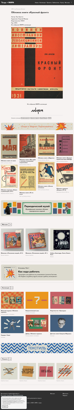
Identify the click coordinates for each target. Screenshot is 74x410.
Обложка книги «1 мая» (8, 161)
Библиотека (56, 2)
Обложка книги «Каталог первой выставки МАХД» (64, 158)
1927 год (21, 196)
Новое (37, 2)
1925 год (3, 163)
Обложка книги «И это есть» (26, 193)
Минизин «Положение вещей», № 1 (37, 253)
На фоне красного (25, 118)
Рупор (62, 2)
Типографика (32, 313)
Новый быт (7, 255)
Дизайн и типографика (9, 314)
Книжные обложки (20, 9)
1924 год (47, 160)
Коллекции (42, 2)
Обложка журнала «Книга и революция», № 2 (9, 190)
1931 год (13, 9)
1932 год (29, 164)
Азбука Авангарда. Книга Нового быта (60, 254)
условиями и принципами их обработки (9, 401)
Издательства (57, 313)
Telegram (65, 395)
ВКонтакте (65, 393)
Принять (5, 406)
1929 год (58, 161)
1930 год (67, 192)
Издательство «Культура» (58, 311)
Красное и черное (35, 118)
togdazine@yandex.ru (13, 393)
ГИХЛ (50, 118)
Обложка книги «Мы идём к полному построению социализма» (27, 161)
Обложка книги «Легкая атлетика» (45, 187)
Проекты (49, 2)
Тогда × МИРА (8, 3)
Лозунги (7, 381)
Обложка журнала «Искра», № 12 (62, 189)
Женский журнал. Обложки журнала (9, 311)
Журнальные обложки (60, 192)
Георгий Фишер (43, 118)
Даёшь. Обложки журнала (34, 334)
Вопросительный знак (32, 311)
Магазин (67, 2)
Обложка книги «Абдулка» (46, 158)
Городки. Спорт (5, 335)
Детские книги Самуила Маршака (60, 334)
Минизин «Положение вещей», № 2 (12, 253)
